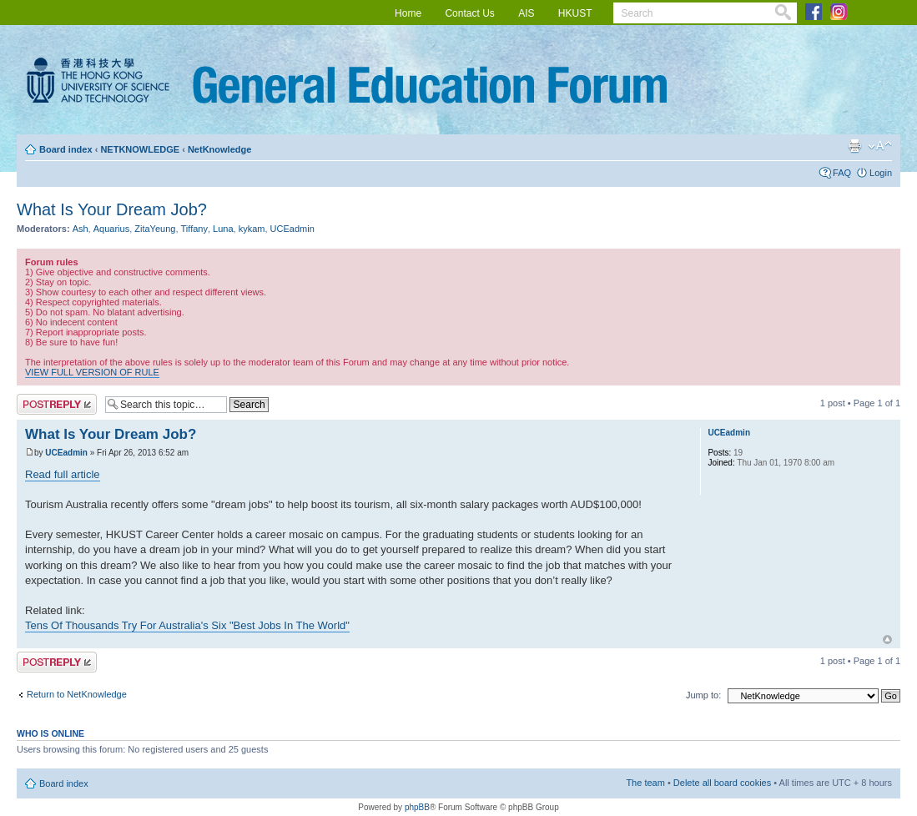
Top (887, 639)
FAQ (842, 173)
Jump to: (703, 695)
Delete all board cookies (722, 783)
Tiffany (194, 229)
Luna (223, 229)
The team (645, 783)
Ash (80, 229)
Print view (854, 146)
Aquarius (111, 229)
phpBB (417, 807)
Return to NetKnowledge (77, 694)
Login (880, 173)
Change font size (880, 146)
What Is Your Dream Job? (112, 209)
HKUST (575, 13)
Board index (66, 149)
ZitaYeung (154, 229)
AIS (526, 13)
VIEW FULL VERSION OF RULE (92, 372)
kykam (252, 229)
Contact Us (469, 13)
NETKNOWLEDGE (139, 149)
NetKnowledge (219, 149)
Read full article (62, 474)
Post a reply (57, 404)
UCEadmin (292, 229)
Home (408, 13)
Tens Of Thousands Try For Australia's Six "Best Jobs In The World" (187, 625)
